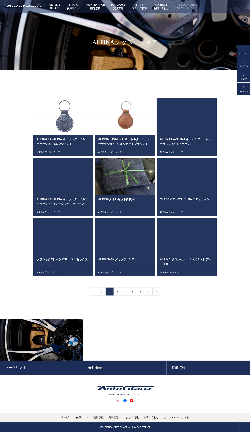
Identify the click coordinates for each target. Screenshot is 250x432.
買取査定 (118, 8)
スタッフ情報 (139, 8)
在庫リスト (73, 8)
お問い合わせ (161, 8)
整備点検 (95, 8)
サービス (55, 8)
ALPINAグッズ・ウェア (48, 153)
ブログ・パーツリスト (188, 8)
